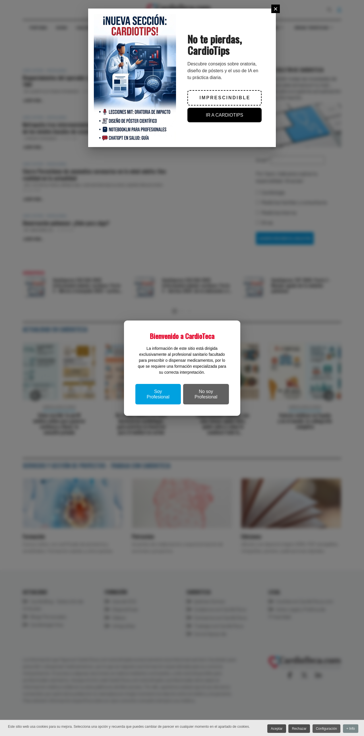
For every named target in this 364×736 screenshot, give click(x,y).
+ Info (350, 729)
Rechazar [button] (296, 729)
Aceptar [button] (273, 729)
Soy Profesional (158, 394)
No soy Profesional (206, 394)
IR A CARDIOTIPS (224, 115)
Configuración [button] (325, 729)
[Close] (275, 9)
